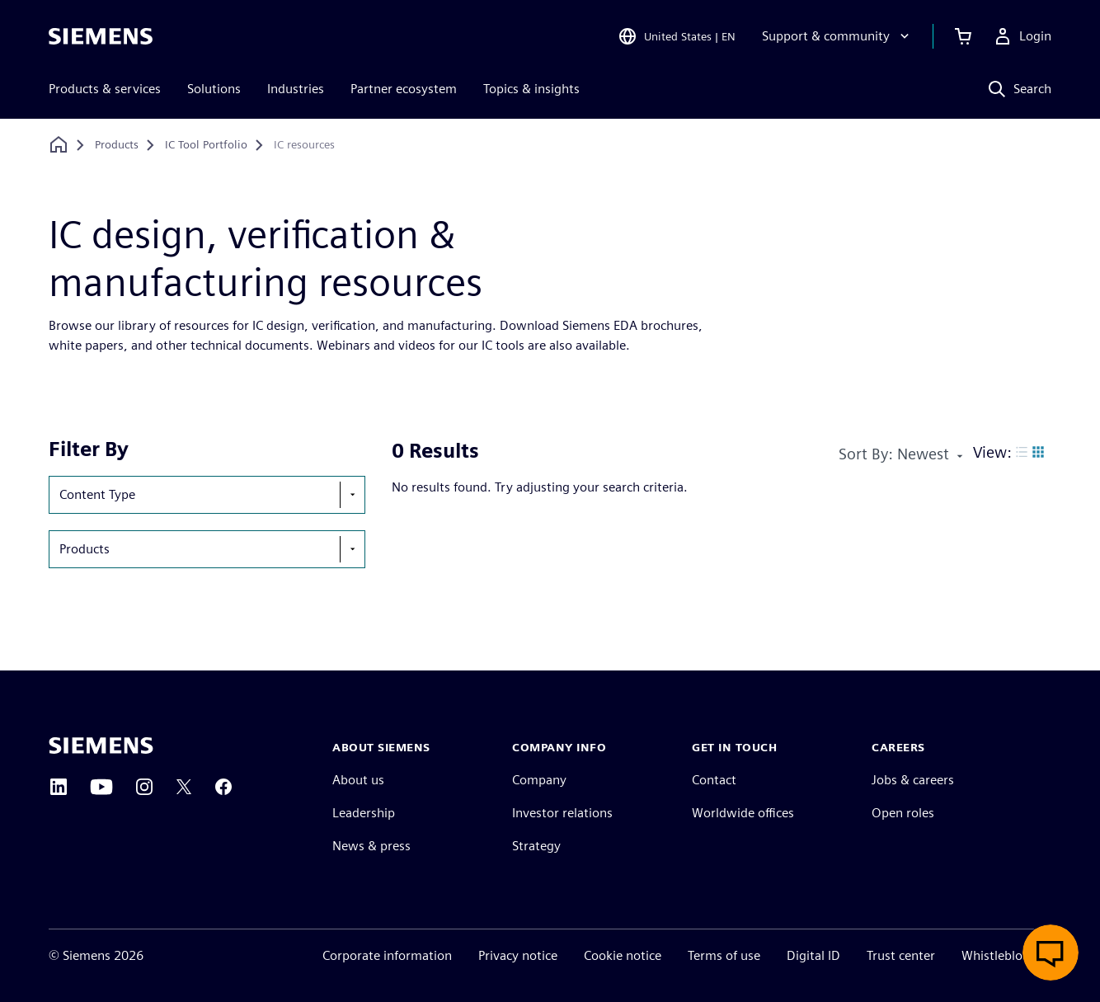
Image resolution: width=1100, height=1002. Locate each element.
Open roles (903, 813)
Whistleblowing (1006, 955)
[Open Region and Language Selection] (676, 36)
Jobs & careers (913, 780)
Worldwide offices (743, 813)
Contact (714, 780)
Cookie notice (622, 955)
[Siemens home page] (101, 745)
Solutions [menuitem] (214, 88)
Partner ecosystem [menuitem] (403, 88)
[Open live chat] (1050, 952)
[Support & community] (837, 36)
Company (539, 780)
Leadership (363, 813)
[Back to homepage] (58, 144)
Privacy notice (517, 955)
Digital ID (813, 955)
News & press (371, 846)
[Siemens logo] (101, 36)
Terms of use (724, 955)
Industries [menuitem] (295, 88)
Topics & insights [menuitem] (531, 88)
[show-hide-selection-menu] (352, 495)
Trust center (901, 955)
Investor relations (562, 813)
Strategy (536, 846)
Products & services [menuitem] (105, 88)
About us (358, 780)
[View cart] (963, 36)
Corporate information (387, 955)
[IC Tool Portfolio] (206, 145)
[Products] (117, 145)
